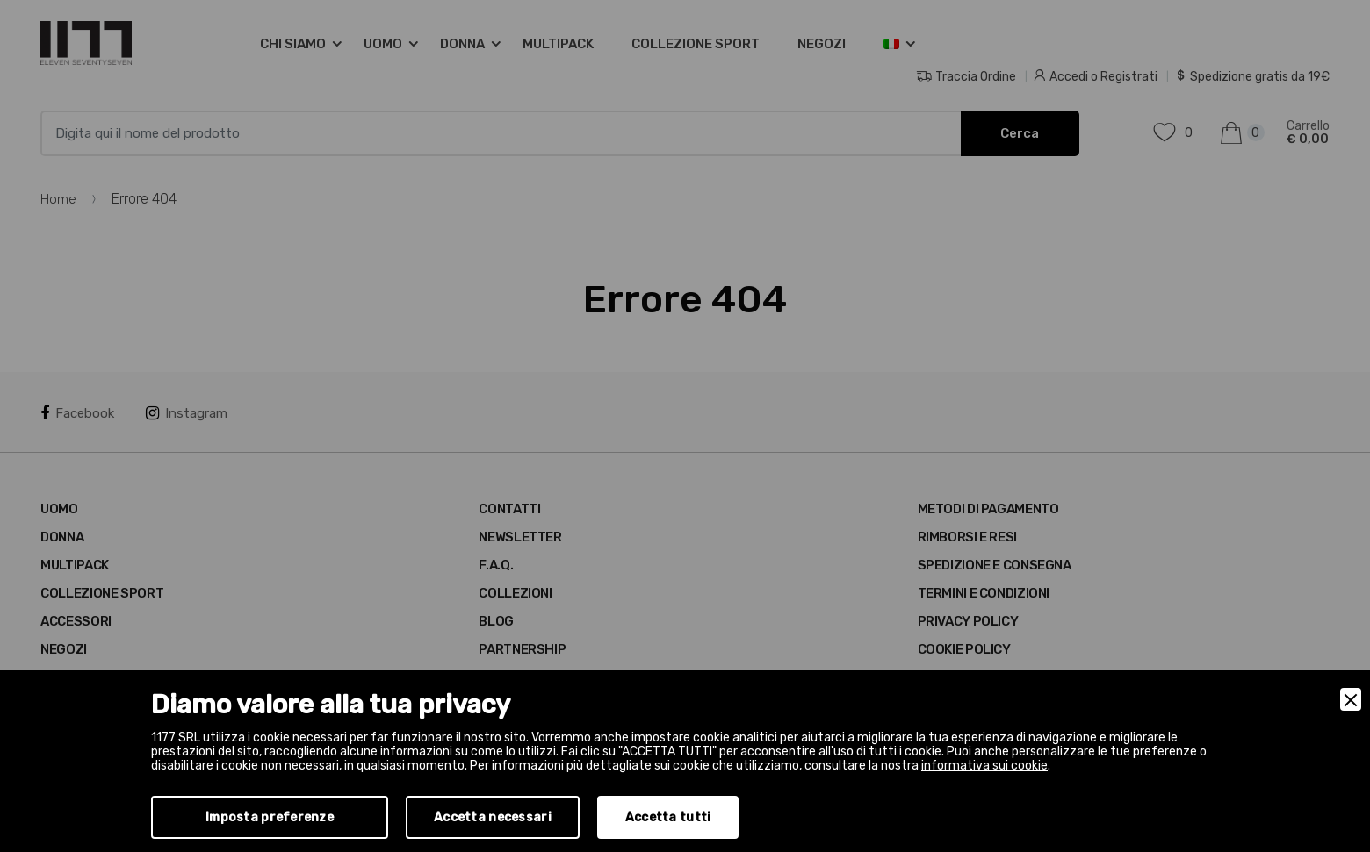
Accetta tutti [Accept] (668, 817)
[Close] (1350, 699)
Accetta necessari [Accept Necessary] (493, 817)
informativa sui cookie (984, 765)
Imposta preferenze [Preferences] (270, 817)
